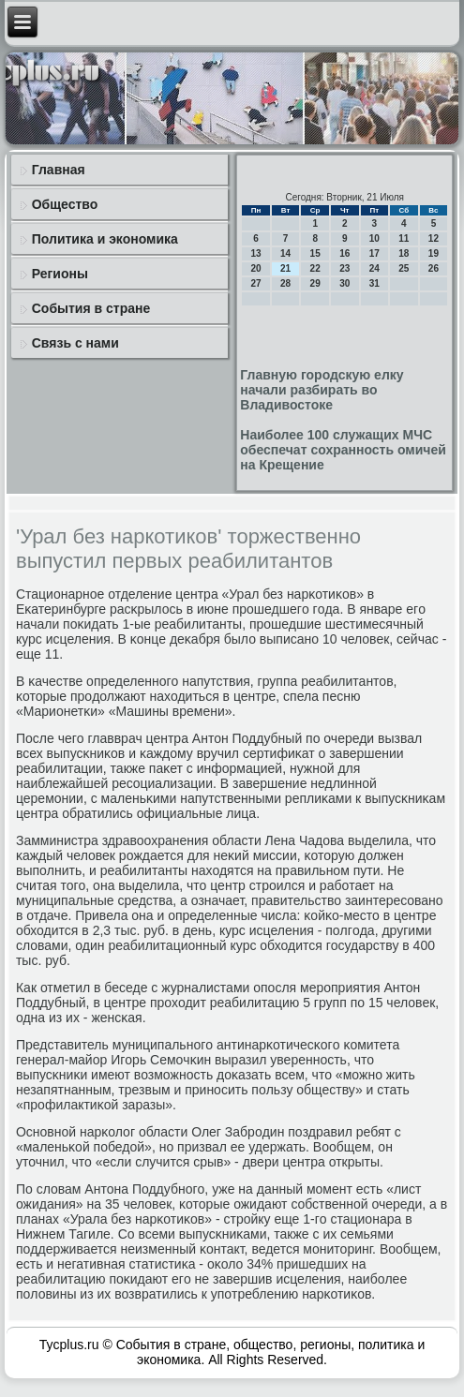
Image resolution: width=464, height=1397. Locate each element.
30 (344, 283)
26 (433, 268)
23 (344, 268)
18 (403, 253)
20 (255, 268)
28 (285, 283)
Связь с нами (75, 342)
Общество (65, 204)
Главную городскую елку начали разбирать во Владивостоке (321, 389)
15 (315, 253)
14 (285, 253)
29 (315, 283)
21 (285, 268)
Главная (58, 169)
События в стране (91, 308)
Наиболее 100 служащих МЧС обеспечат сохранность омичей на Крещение (343, 449)
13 (255, 253)
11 (403, 238)
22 (315, 268)
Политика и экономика (105, 238)
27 (255, 283)
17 (374, 253)
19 (433, 253)
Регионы (60, 273)
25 (403, 268)
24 (374, 268)
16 (344, 253)
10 (374, 238)
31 (374, 283)
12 (433, 238)
